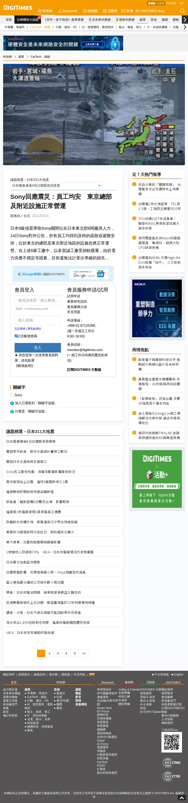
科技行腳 (124, 696)
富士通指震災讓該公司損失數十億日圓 (35, 582)
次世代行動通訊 (107, 737)
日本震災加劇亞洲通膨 (23, 562)
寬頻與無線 (104, 733)
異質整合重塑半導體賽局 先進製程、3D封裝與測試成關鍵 (159, 384)
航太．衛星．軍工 (130, 27)
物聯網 (101, 729)
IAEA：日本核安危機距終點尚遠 (30, 632)
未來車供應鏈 (100, 19)
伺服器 (101, 751)
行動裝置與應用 (107, 754)
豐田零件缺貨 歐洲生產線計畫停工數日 (36, 451)
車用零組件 (104, 689)
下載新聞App (169, 730)
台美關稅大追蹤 (29, 18)
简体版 (160, 3)
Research (67, 10)
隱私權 (65, 674)
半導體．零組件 (15, 27)
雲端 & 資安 (147, 697)
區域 (154, 19)
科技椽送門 (10, 704)
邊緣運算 (103, 697)
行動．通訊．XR (66, 27)
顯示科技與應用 (107, 772)
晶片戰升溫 (10, 689)
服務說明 (39, 674)
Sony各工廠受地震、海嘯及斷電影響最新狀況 (40, 471)
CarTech (102, 762)
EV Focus (103, 711)
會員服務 (167, 697)
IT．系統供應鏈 (157, 27)
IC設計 (101, 765)
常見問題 (73, 312)
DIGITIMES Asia (150, 10)
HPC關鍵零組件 (107, 693)
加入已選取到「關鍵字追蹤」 (36, 403)
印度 (59, 697)
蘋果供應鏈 (125, 19)
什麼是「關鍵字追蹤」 (31, 411)
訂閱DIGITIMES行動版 (173, 709)
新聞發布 (24, 674)
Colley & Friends (129, 689)
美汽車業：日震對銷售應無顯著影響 (33, 542)
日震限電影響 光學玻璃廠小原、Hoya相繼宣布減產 (46, 572)
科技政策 (33, 723)
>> (84, 653)
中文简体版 (161, 674)
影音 (126, 10)
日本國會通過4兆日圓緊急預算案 (31, 441)
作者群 (122, 700)
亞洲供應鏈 (104, 718)
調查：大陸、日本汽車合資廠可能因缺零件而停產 (43, 612)
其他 (143, 708)
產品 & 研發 (147, 700)
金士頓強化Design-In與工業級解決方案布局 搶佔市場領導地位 (159, 418)
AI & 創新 (146, 704)
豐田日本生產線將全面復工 (26, 461)
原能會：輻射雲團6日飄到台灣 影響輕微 (37, 501)
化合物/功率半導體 (107, 702)
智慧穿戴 (103, 758)
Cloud (101, 740)
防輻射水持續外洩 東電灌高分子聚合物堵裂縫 (42, 522)
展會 (6, 708)
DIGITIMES (173, 682)
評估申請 (171, 3)
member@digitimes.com (85, 350)
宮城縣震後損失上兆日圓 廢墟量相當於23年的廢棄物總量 (50, 602)
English (178, 674)
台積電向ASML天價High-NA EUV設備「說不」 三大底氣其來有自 (159, 262)
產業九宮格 (10, 700)
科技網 (45, 10)
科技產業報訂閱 (171, 704)
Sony (18, 395)
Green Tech (104, 708)
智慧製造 (103, 722)
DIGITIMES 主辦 (150, 689)
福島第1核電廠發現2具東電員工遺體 (33, 511)
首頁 (9, 19)
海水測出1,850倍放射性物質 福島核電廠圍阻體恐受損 (48, 622)
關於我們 (9, 674)
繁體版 (152, 3)
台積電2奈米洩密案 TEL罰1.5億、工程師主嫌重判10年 (159, 206)
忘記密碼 (20, 328)
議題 (165, 19)
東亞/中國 (62, 700)
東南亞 (60, 693)
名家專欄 (124, 692)
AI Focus (102, 744)
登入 (182, 3)
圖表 (30, 730)
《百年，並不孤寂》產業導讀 (63, 19)
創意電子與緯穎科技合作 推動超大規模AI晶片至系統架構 (159, 364)
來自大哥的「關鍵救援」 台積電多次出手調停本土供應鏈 (159, 189)
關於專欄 (124, 704)
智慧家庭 (103, 725)
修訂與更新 (10, 715)
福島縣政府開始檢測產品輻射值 (30, 491)
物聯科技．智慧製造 (40, 726)
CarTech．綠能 (40, 27)
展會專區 (81, 704)
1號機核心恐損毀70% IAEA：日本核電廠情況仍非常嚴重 (50, 552)
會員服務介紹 (77, 307)
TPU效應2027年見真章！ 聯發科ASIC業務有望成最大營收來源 (159, 223)
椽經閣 (90, 10)
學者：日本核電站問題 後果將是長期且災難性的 (43, 592)
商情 (78, 700)
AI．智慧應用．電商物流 (97, 27)
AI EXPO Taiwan (150, 711)
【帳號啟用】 (24, 366)
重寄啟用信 (34, 328)
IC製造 (101, 769)
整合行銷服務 (170, 715)
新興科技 (103, 714)
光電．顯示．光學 (38, 719)
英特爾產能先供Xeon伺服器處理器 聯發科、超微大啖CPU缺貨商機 (159, 243)
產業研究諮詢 (77, 301)
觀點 (176, 19)
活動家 (110, 10)
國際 (59, 704)
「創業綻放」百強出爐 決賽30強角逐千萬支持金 (159, 401)
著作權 (53, 674)
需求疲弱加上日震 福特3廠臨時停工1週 (37, 481)
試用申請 (73, 296)
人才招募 (167, 719)
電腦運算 (103, 747)
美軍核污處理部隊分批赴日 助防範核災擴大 (40, 532)
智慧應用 (146, 693)
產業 (142, 19)
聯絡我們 (167, 723)
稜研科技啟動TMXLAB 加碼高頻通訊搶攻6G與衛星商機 (159, 435)
